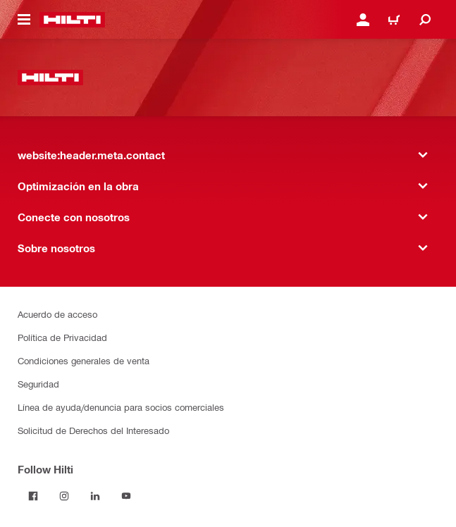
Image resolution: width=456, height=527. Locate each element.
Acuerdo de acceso (57, 314)
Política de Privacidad (62, 337)
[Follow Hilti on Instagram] (64, 496)
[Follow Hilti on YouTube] (126, 496)
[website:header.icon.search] (424, 19)
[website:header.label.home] (72, 19)
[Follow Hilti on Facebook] (33, 496)
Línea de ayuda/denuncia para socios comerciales (121, 407)
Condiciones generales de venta (83, 360)
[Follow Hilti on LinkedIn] (95, 496)
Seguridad (38, 383)
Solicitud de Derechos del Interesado (93, 430)
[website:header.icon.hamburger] (23, 19)
